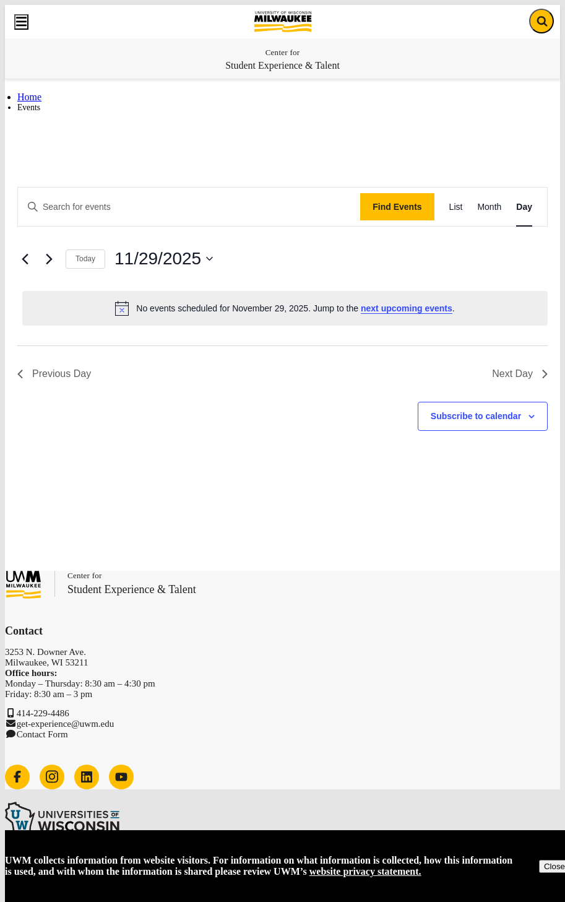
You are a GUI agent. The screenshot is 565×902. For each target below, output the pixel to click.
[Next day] (48, 258)
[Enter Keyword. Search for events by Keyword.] (189, 207)
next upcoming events (406, 308)
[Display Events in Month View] (489, 207)
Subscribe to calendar (476, 416)
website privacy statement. (365, 871)
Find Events (397, 207)
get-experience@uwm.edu (65, 724)
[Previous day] (24, 258)
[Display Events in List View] (456, 207)
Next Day (520, 373)
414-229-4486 (43, 713)
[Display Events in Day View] (524, 207)
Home (29, 97)
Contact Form (42, 734)
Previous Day (54, 373)
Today (85, 258)
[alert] (285, 308)
